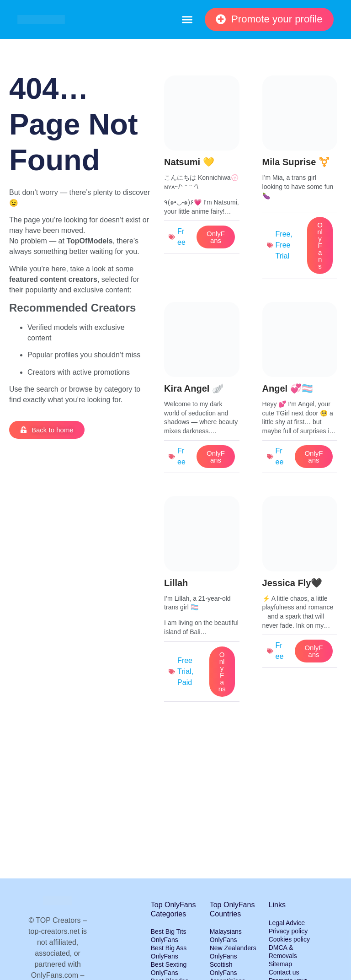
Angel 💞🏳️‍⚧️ (287, 388)
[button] (187, 19)
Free (283, 234)
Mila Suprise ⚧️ (296, 162)
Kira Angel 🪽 (193, 388)
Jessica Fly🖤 (292, 583)
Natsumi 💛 (189, 162)
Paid (184, 682)
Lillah (176, 583)
